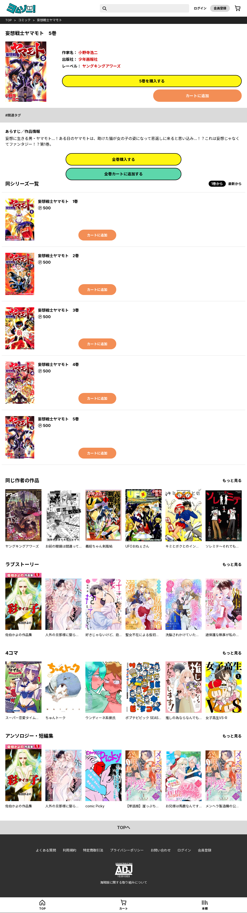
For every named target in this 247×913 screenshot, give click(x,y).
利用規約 (69, 850)
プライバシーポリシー (127, 850)
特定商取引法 (93, 850)
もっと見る (232, 480)
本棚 (205, 908)
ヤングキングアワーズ (101, 66)
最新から (235, 184)
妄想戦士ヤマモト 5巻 (58, 419)
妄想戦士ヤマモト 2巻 (58, 255)
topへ (123, 827)
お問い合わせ (161, 850)
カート (123, 908)
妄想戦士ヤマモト (49, 20)
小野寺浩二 (88, 52)
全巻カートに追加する (123, 174)
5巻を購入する (152, 81)
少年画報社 (88, 59)
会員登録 (220, 8)
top (8, 20)
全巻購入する (123, 159)
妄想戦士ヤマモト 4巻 (58, 364)
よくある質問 (46, 850)
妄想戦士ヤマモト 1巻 (58, 201)
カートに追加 (197, 95)
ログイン (200, 8)
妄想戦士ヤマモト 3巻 (58, 310)
